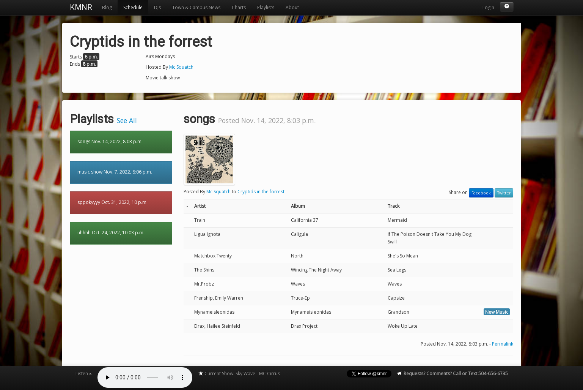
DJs (157, 7)
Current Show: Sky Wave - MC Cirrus (239, 373)
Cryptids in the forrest (260, 191)
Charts (239, 7)
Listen (83, 373)
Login (488, 7)
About (292, 7)
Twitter (504, 193)
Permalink (502, 344)
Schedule (133, 7)
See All (127, 120)
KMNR (81, 7)
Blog (107, 7)
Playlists (265, 7)
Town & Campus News (196, 7)
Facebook (481, 193)
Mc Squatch (181, 67)
